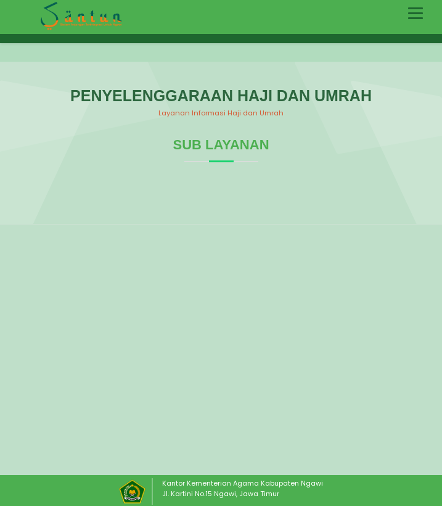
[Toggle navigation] (415, 13)
